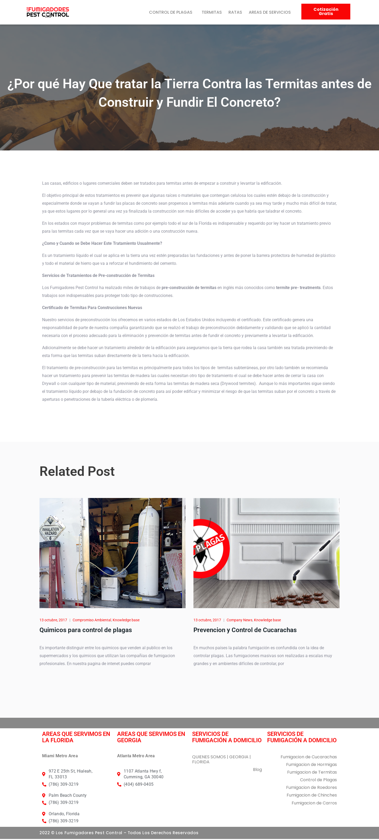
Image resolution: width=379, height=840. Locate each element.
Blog (257, 771)
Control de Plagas (318, 781)
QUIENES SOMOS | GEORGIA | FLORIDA (221, 760)
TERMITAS (212, 12)
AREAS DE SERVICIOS (270, 12)
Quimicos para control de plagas (85, 631)
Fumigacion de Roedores (311, 788)
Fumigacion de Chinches (312, 796)
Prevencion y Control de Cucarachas (245, 631)
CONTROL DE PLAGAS (170, 12)
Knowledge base (126, 621)
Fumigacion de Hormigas (311, 766)
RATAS (235, 12)
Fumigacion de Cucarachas (309, 758)
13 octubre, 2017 (53, 621)
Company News (239, 621)
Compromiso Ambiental (92, 621)
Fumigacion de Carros (314, 804)
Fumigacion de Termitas (312, 773)
